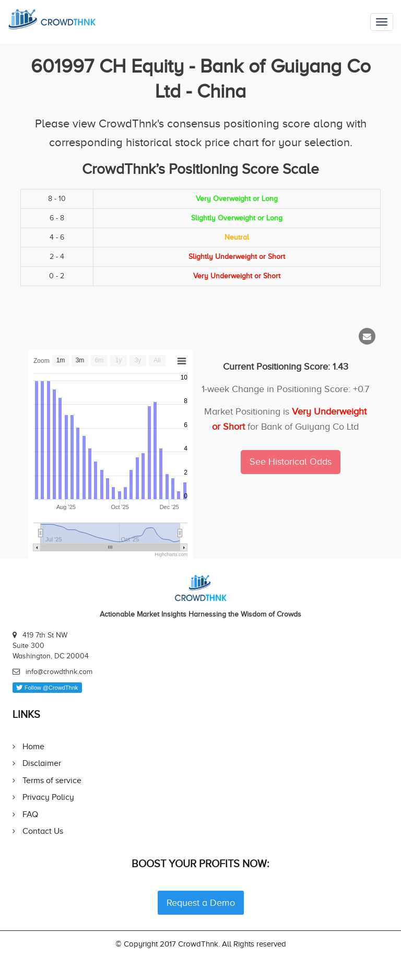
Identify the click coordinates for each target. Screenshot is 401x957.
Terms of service (51, 780)
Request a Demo (201, 902)
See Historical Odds (291, 461)
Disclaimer (41, 763)
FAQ (30, 814)
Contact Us (42, 830)
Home (33, 746)
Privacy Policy (48, 797)
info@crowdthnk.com (59, 672)
